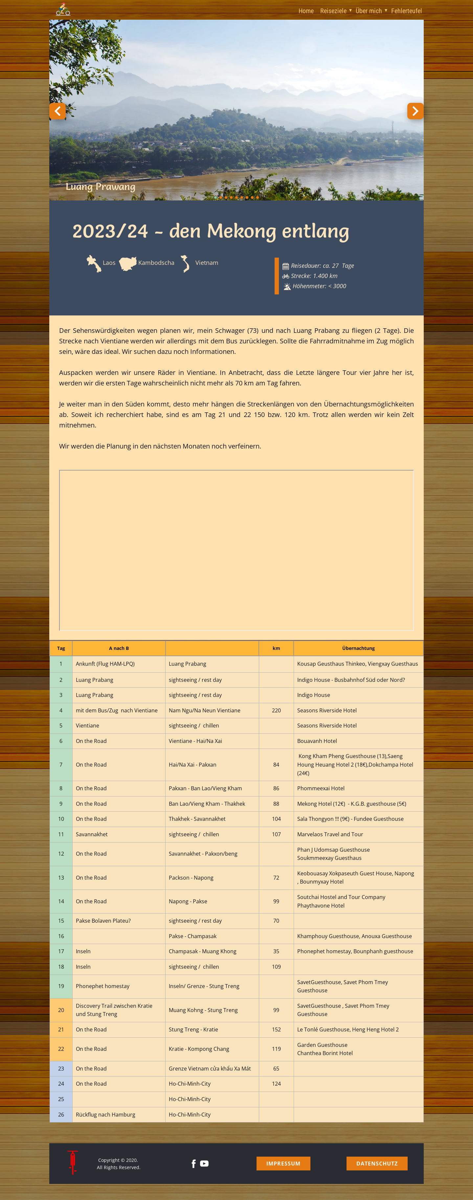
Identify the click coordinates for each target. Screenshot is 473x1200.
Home (306, 11)
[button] (57, 111)
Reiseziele (333, 11)
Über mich (369, 11)
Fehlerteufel (406, 11)
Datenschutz (377, 1163)
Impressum (283, 1163)
